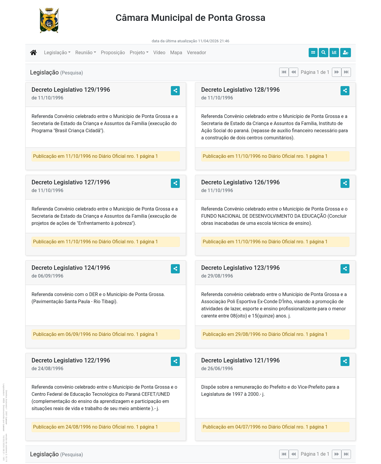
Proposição (113, 52)
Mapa (176, 52)
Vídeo (159, 52)
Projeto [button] (137, 52)
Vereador (196, 52)
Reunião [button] (84, 52)
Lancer (6, 421)
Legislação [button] (55, 52)
